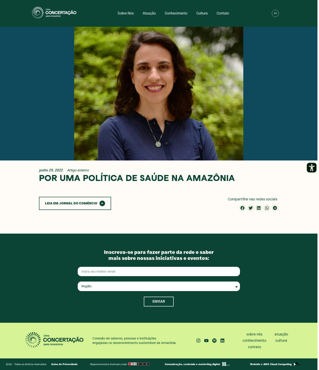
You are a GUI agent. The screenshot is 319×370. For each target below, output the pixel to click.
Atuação (149, 13)
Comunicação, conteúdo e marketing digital (192, 364)
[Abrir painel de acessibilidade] (312, 168)
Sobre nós (126, 13)
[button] (285, 13)
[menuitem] (275, 13)
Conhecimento (176, 13)
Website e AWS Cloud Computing (271, 364)
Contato (223, 13)
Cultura (202, 13)
